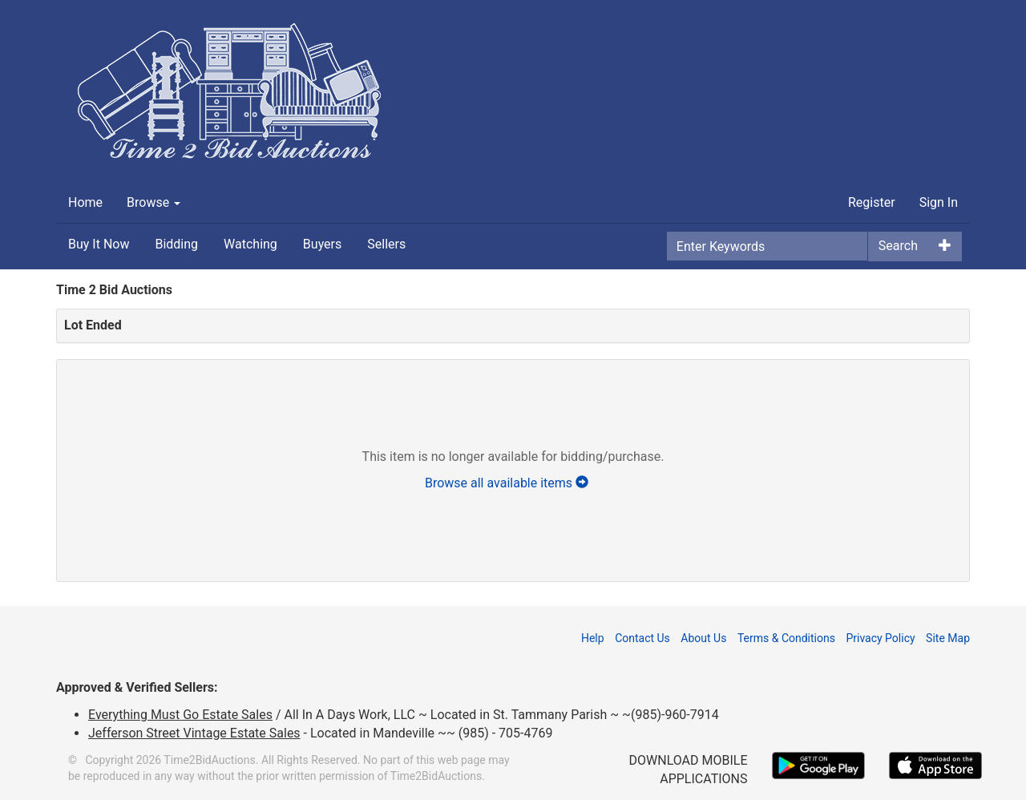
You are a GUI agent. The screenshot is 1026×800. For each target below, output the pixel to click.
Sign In (938, 202)
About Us (703, 638)
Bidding (176, 244)
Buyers (322, 244)
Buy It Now (98, 244)
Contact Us (642, 638)
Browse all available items (513, 483)
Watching (250, 244)
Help (592, 638)
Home (85, 202)
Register (871, 202)
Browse (153, 202)
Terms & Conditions (786, 638)
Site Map (948, 638)
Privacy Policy (880, 638)
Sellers (386, 244)
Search (898, 245)
